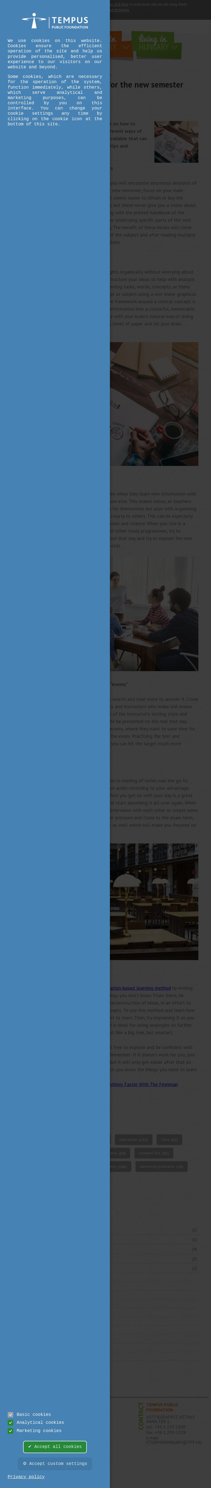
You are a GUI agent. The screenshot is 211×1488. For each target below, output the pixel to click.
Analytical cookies (36, 1422)
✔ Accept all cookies (55, 1446)
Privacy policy (26, 1477)
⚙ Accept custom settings (55, 1463)
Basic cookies (29, 1414)
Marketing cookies (35, 1431)
